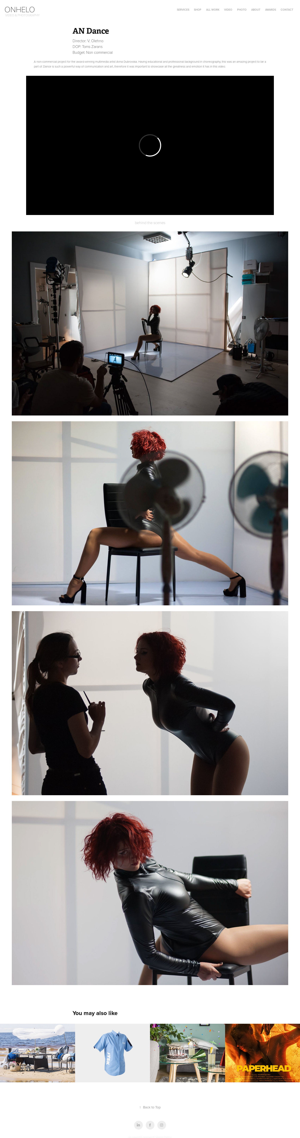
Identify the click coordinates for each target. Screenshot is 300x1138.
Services (183, 10)
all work (212, 10)
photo (242, 10)
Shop (197, 10)
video (228, 10)
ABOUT (255, 10)
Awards (270, 10)
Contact (287, 10)
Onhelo (19, 9)
